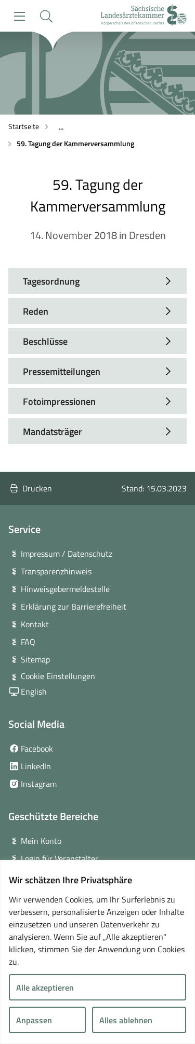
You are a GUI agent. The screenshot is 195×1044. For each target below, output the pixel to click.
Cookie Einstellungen (58, 676)
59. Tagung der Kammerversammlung (75, 143)
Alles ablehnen (125, 1020)
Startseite (23, 126)
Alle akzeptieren (45, 987)
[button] (46, 16)
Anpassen (34, 1020)
